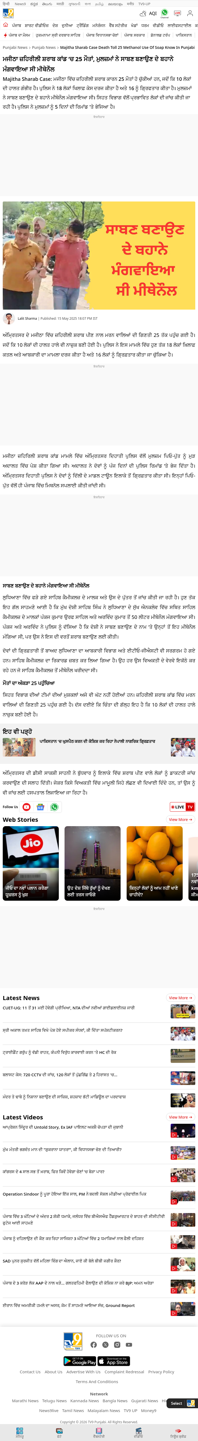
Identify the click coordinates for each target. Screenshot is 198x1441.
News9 (20, 3)
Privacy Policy (161, 1371)
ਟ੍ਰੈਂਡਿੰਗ (83, 25)
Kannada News (84, 1400)
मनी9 (130, 3)
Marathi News (25, 1400)
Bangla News (115, 1400)
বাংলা (88, 3)
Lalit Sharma (27, 318)
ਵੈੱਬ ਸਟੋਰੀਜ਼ (118, 25)
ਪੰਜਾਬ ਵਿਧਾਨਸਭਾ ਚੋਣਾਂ (102, 35)
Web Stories (20, 819)
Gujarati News (144, 1400)
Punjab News (44, 47)
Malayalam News (104, 1410)
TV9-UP (144, 3)
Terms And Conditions (97, 1381)
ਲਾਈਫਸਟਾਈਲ (179, 25)
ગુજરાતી (74, 3)
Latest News (21, 998)
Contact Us (30, 1371)
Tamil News (73, 1410)
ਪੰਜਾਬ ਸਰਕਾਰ (134, 35)
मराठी (60, 3)
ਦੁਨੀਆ (67, 25)
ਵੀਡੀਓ (158, 25)
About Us (53, 1371)
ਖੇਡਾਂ (134, 25)
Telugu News (54, 1400)
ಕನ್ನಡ (34, 3)
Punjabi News (15, 47)
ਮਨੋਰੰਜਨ (98, 25)
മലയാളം (115, 3)
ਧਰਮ (145, 25)
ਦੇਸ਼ (55, 25)
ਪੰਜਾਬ (16, 25)
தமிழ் (99, 3)
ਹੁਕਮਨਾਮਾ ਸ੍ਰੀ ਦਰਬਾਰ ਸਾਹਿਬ (58, 35)
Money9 (148, 1410)
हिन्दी (6, 3)
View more (180, 997)
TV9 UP (130, 1410)
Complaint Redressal (124, 1371)
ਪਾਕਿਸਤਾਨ (184, 35)
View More (180, 819)
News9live (49, 1410)
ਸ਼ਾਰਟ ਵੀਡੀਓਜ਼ (37, 25)
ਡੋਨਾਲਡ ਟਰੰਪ (160, 35)
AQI (153, 13)
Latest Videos (23, 1117)
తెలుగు (47, 3)
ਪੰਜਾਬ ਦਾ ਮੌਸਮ (19, 35)
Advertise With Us (83, 1371)
